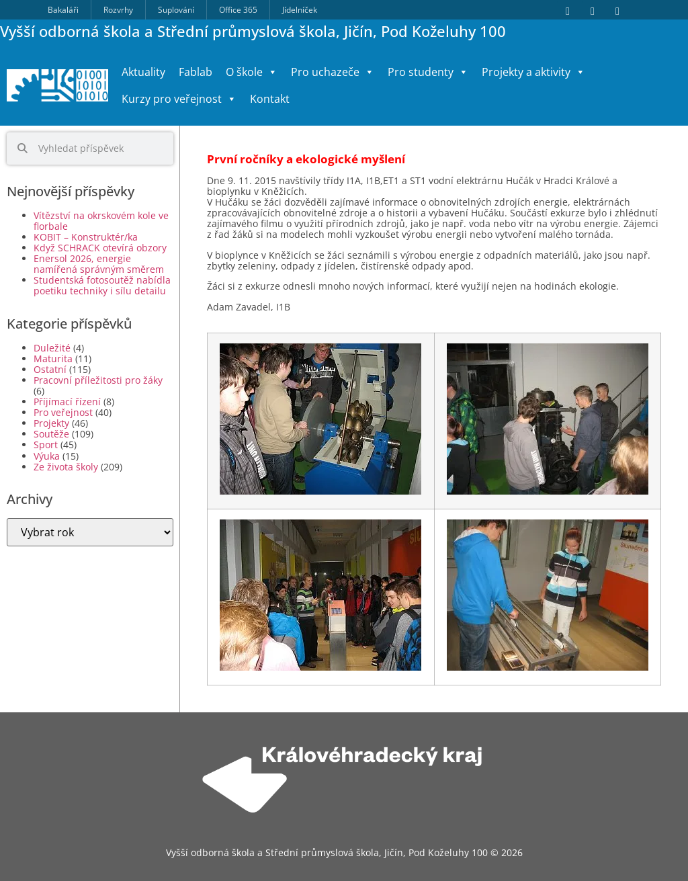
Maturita (53, 358)
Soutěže (51, 433)
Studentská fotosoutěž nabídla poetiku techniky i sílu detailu (102, 285)
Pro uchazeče (332, 72)
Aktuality (143, 72)
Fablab (195, 72)
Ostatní (50, 369)
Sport (46, 444)
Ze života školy (66, 466)
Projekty (51, 423)
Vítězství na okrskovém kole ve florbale (101, 221)
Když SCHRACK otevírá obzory (100, 247)
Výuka (47, 456)
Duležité (52, 347)
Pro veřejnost (63, 412)
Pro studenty (428, 72)
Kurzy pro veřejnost (179, 98)
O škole (251, 72)
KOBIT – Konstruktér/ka (86, 236)
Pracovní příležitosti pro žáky (98, 380)
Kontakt (270, 98)
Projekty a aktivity (533, 72)
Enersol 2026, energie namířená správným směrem (99, 264)
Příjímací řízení (67, 401)
